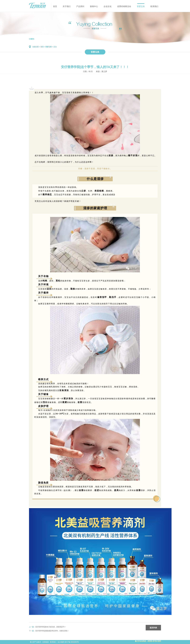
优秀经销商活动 (124, 6)
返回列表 (153, 628)
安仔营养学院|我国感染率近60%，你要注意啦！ (52, 631)
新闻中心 (94, 6)
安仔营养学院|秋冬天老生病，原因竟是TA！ (50, 627)
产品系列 (80, 6)
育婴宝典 (141, 6)
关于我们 (67, 6)
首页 (55, 6)
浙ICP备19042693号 (71, 642)
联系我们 (154, 6)
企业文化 (107, 6)
